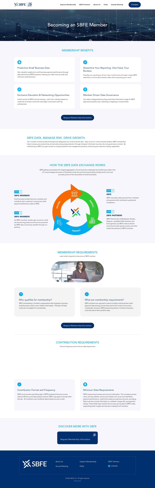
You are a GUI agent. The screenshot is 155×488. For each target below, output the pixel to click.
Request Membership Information (78, 118)
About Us (97, 5)
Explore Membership (68, 5)
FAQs (106, 5)
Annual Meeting (117, 5)
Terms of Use (77, 481)
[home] (23, 4)
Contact (134, 5)
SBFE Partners (84, 5)
